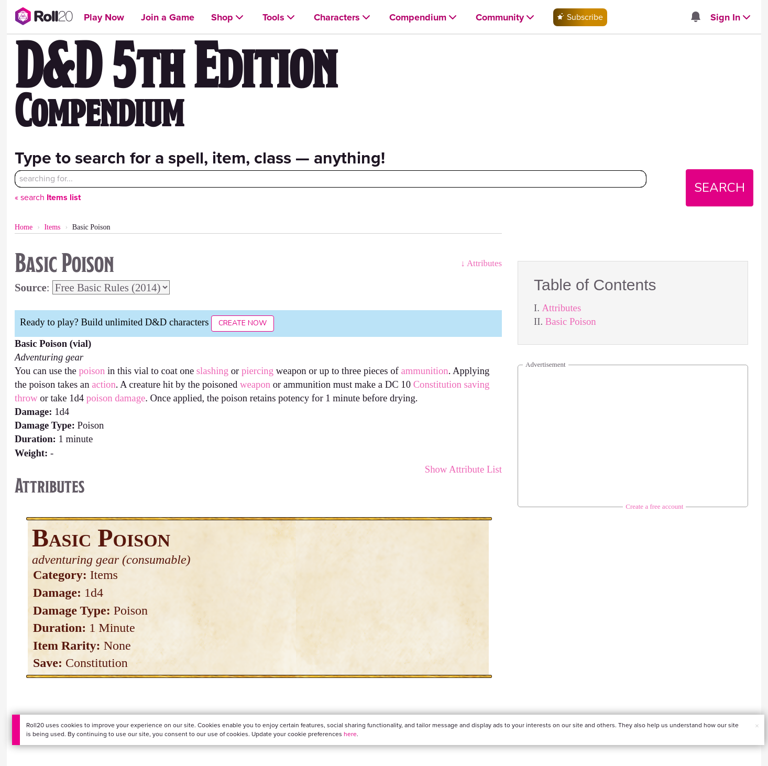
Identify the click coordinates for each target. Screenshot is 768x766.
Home (23, 227)
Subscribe (580, 17)
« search (48, 197)
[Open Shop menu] (228, 17)
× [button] (757, 726)
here (350, 734)
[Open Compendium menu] (424, 17)
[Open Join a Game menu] (167, 17)
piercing (257, 370)
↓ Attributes (481, 263)
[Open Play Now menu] (104, 17)
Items (52, 227)
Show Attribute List (463, 469)
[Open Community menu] (506, 17)
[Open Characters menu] (343, 17)
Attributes (562, 307)
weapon (255, 384)
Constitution (437, 384)
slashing (212, 370)
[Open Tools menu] (279, 17)
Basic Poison (570, 321)
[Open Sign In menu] (731, 17)
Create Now (242, 323)
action (104, 384)
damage (130, 397)
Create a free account (654, 506)
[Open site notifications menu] (695, 17)
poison (92, 370)
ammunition (424, 370)
